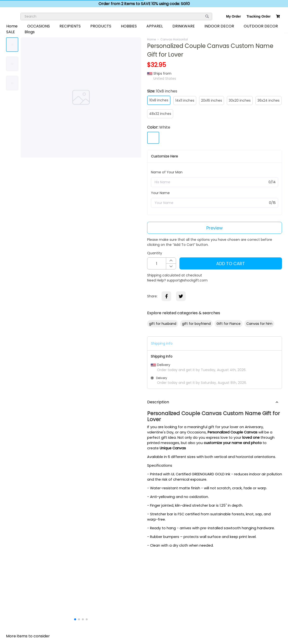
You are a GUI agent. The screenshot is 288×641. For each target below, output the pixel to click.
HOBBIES (129, 26)
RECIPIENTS (70, 26)
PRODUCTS (100, 26)
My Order (233, 16)
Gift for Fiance (228, 323)
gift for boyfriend (196, 323)
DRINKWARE (183, 26)
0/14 (272, 182)
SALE (10, 32)
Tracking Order (259, 16)
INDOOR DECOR (219, 26)
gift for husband (162, 323)
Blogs (30, 32)
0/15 (272, 202)
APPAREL (154, 26)
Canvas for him (259, 323)
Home (12, 26)
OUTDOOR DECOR (261, 26)
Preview (214, 228)
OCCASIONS (38, 26)
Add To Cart (230, 264)
